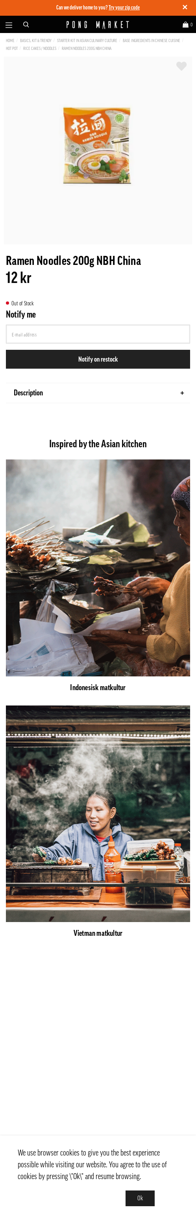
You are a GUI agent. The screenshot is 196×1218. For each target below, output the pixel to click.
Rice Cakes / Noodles (39, 48)
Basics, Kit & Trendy (36, 41)
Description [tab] (99, 393)
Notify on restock (98, 359)
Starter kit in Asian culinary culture (87, 41)
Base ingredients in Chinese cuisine (151, 41)
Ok (140, 1198)
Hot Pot (12, 48)
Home (10, 41)
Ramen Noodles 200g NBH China (86, 48)
